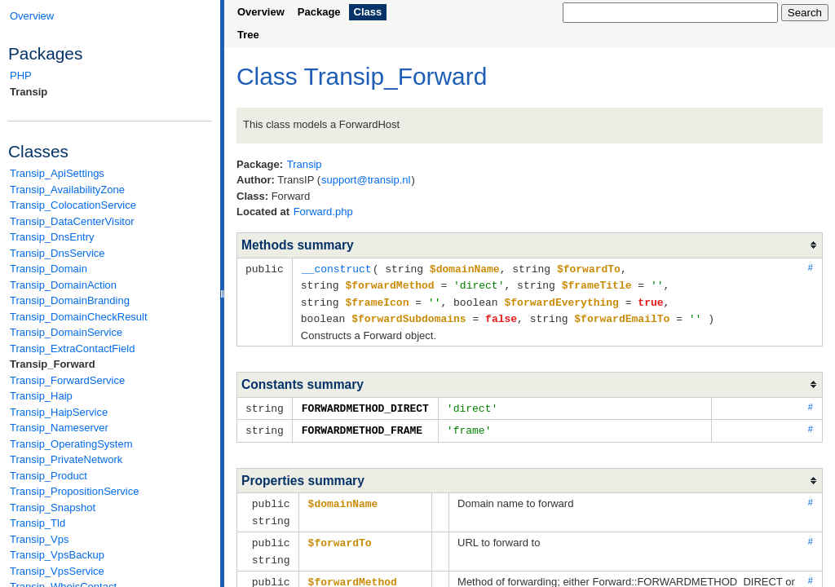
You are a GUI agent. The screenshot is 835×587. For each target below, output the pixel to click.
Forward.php (323, 211)
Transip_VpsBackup (57, 555)
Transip (28, 92)
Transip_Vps (39, 539)
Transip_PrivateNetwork (66, 459)
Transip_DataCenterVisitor (72, 221)
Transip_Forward (52, 364)
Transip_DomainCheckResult (79, 317)
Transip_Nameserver (59, 427)
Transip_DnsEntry (52, 237)
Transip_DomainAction (63, 285)
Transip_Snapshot (52, 507)
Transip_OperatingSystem (71, 444)
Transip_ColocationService (73, 205)
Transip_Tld (37, 523)
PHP (21, 75)
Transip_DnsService (57, 253)
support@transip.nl (365, 180)
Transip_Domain (48, 269)
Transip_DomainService (66, 332)
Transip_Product (48, 476)
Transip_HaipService (59, 412)
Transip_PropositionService (74, 491)
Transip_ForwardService (67, 380)
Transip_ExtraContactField (72, 348)
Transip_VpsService (57, 571)
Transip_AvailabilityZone (67, 189)
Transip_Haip (41, 396)
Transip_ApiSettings (57, 173)
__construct (337, 268)
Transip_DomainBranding (70, 300)
